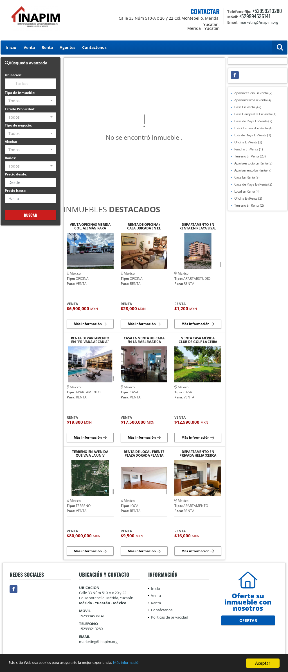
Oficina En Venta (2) (248, 142)
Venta (29, 47)
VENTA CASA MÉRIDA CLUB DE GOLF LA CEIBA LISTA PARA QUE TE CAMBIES (198, 340)
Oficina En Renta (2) (248, 198)
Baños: (10, 157)
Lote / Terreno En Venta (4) (253, 128)
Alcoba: (11, 141)
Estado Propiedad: (20, 109)
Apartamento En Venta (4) (252, 100)
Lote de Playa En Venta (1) (252, 135)
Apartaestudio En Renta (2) (253, 163)
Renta (47, 47)
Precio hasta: (15, 190)
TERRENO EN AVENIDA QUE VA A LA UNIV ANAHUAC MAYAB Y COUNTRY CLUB (90, 453)
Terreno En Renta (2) (249, 205)
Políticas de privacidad (169, 617)
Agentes (67, 47)
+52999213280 (267, 10)
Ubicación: (13, 75)
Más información (150, 663)
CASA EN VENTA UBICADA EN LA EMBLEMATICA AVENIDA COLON (144, 340)
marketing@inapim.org (98, 641)
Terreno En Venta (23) (250, 156)
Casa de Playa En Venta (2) (253, 121)
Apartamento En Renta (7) (252, 170)
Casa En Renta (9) (247, 177)
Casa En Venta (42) (247, 107)
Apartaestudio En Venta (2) (253, 93)
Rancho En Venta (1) (248, 149)
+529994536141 (255, 16)
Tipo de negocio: (18, 125)
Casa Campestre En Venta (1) (255, 114)
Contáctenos (94, 47)
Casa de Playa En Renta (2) (253, 184)
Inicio (11, 47)
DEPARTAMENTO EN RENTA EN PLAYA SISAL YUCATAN (197, 226)
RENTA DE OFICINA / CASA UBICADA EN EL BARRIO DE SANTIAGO (144, 226)
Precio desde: (16, 174)
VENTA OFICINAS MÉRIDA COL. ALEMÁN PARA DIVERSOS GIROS (90, 226)
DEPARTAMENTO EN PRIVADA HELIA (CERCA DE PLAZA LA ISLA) (197, 453)
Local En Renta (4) (247, 191)
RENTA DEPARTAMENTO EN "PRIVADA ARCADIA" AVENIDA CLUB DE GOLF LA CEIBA (90, 340)
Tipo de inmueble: (20, 92)
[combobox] (30, 101)
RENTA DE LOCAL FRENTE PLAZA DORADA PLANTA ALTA (144, 453)
